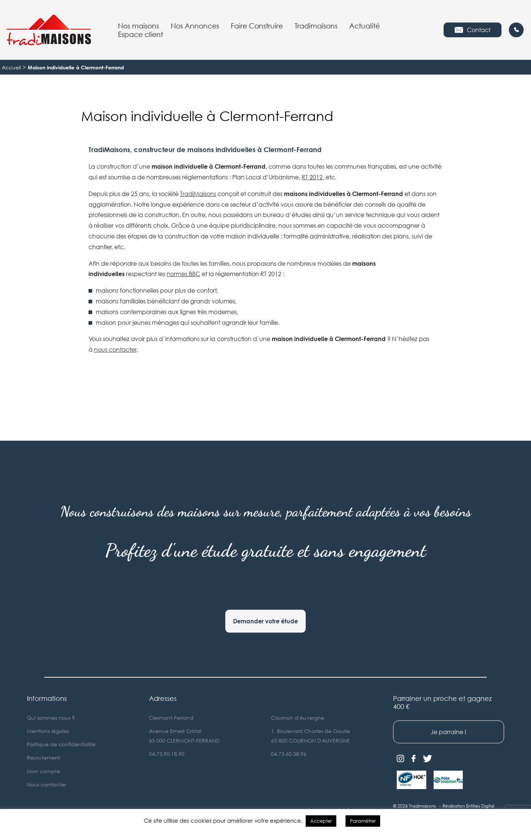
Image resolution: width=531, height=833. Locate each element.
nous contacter (115, 349)
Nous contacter (46, 784)
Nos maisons (138, 25)
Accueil (11, 67)
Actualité (364, 25)
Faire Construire (257, 25)
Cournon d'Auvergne (297, 718)
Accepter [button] (321, 821)
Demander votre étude (265, 621)
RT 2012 (312, 177)
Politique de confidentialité (61, 744)
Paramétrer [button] (363, 821)
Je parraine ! (448, 732)
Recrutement (43, 757)
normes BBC (183, 274)
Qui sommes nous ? (51, 718)
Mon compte (43, 771)
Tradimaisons (316, 25)
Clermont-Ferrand (171, 718)
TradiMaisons (198, 193)
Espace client (140, 34)
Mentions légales (48, 731)
